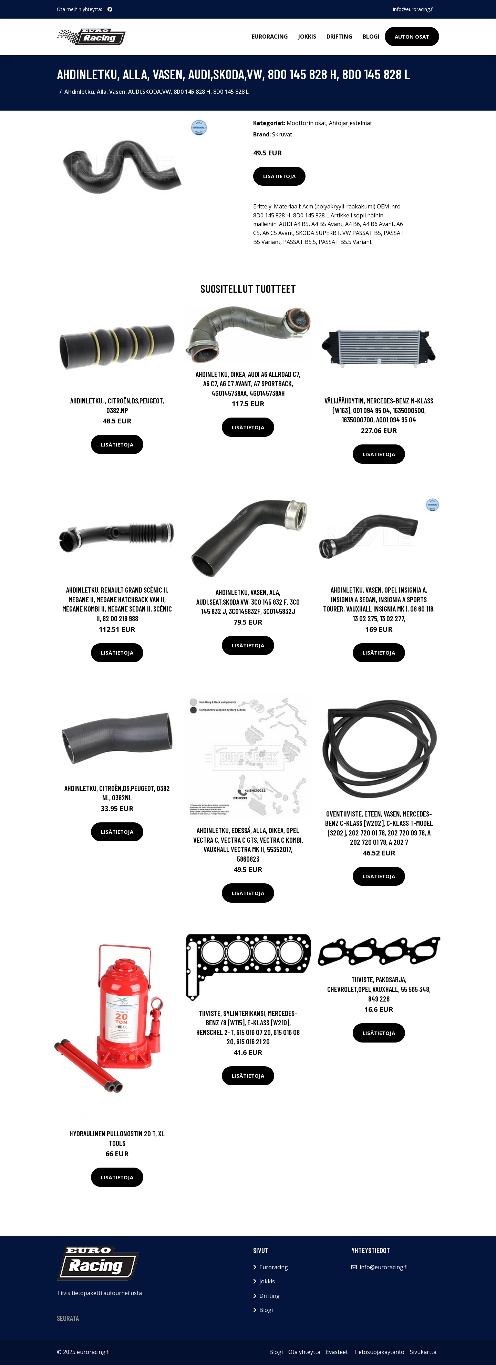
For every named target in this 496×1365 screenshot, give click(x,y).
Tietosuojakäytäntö (378, 1352)
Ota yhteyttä (304, 1352)
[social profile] (110, 9)
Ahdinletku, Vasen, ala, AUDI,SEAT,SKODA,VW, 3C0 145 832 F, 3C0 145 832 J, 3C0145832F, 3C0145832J (248, 601)
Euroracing (270, 36)
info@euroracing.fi (413, 9)
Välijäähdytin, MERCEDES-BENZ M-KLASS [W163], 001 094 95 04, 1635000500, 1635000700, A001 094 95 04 (378, 410)
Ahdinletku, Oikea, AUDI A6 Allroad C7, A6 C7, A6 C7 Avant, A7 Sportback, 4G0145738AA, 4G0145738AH (248, 383)
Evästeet (337, 1352)
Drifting (339, 36)
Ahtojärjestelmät (350, 123)
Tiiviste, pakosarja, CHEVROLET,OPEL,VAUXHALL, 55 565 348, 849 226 (379, 989)
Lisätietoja (279, 176)
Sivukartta (423, 1352)
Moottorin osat (306, 123)
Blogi (371, 36)
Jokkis (307, 36)
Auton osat (412, 36)
